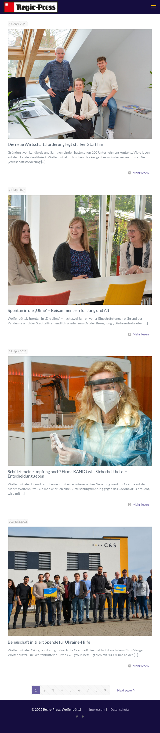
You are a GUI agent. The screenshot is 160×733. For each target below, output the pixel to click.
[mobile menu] (154, 7)
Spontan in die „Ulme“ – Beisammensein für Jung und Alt (58, 310)
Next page (126, 690)
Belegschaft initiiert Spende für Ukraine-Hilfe (49, 642)
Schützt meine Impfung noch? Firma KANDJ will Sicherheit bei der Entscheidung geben (67, 474)
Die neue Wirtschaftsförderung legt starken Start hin (55, 144)
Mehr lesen (141, 173)
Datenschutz (119, 709)
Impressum (97, 709)
